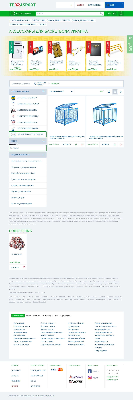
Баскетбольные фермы (24, 128)
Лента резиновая (19, 335)
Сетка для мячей (16, 254)
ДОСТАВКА (16, 371)
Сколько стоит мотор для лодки (22, 185)
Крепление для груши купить (21, 204)
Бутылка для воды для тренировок (23, 179)
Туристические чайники (76, 338)
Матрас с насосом (47, 329)
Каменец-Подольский (39, 302)
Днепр (31, 296)
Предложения (65, 316)
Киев (10, 296)
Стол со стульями (47, 341)
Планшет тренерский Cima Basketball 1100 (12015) (56, 63)
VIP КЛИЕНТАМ (37, 376)
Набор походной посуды (103, 332)
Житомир (118, 296)
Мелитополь (117, 299)
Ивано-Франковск (79, 299)
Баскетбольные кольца (25, 116)
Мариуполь (71, 296)
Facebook (93, 371)
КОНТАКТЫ (35, 386)
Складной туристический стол (105, 326)
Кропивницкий (36, 299)
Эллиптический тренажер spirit (52, 332)
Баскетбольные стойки (25, 104)
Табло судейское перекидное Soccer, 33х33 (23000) (36, 63)
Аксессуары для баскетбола (27, 134)
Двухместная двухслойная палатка (53, 338)
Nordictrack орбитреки (76, 323)
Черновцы (60, 299)
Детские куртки (19, 329)
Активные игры (73, 329)
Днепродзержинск (48, 299)
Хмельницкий (19, 299)
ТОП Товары (47, 316)
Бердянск (20, 302)
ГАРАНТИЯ (16, 381)
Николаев (62, 296)
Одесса (24, 296)
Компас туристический (76, 344)
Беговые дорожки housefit (77, 332)
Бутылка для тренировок (103, 323)
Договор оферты (48, 395)
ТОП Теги (36, 316)
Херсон (87, 296)
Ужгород (28, 302)
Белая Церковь (100, 299)
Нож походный (19, 323)
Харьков (16, 296)
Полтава (94, 296)
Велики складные (74, 335)
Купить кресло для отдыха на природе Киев (26, 161)
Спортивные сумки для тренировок (23, 167)
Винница (79, 296)
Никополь (12, 302)
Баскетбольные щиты (24, 110)
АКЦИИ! (80, 5)
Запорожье (44, 296)
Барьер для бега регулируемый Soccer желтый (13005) (114, 63)
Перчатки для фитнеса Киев (21, 191)
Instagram (93, 377)
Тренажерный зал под (102, 329)
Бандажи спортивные (48, 326)
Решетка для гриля (18, 198)
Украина (14, 148)
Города (28, 316)
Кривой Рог (53, 296)
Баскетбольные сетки (24, 122)
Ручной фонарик (74, 326)
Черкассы (110, 296)
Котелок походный (47, 335)
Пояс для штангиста (48, 323)
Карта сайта (37, 395)
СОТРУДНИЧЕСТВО (38, 371)
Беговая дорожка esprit (76, 341)
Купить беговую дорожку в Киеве (23, 173)
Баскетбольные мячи (24, 98)
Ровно (27, 299)
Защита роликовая (101, 341)
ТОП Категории (18, 316)
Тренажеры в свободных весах (24, 338)
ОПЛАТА (15, 376)
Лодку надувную (101, 351)
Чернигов (102, 296)
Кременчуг (68, 299)
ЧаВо (56, 316)
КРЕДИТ (15, 386)
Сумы (10, 299)
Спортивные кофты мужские (51, 344)
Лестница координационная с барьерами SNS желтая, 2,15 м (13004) (75, 64)
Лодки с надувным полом (23, 341)
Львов (37, 296)
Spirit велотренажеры (21, 344)
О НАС (33, 381)
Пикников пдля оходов (22, 326)
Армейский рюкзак (20, 332)
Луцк (109, 299)
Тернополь (90, 299)
